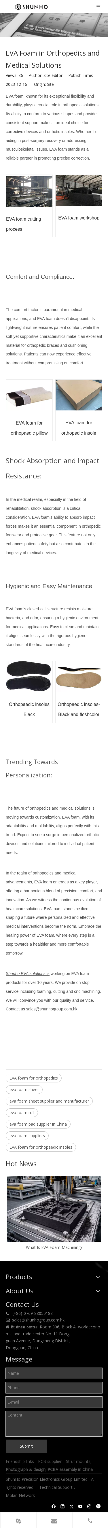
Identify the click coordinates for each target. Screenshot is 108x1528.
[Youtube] (80, 1506)
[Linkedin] (62, 1506)
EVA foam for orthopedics (34, 1078)
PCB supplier (50, 1461)
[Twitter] (71, 1506)
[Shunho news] (54, 25)
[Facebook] (53, 1506)
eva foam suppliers (27, 1135)
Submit (26, 1446)
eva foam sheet (24, 1089)
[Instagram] (89, 1506)
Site (50, 84)
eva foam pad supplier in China (38, 1124)
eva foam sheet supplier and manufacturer (49, 1101)
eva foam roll (22, 1112)
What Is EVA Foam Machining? (54, 1247)
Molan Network (21, 1495)
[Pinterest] (98, 1506)
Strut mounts (78, 1461)
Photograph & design (26, 1469)
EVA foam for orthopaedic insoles (41, 1147)
